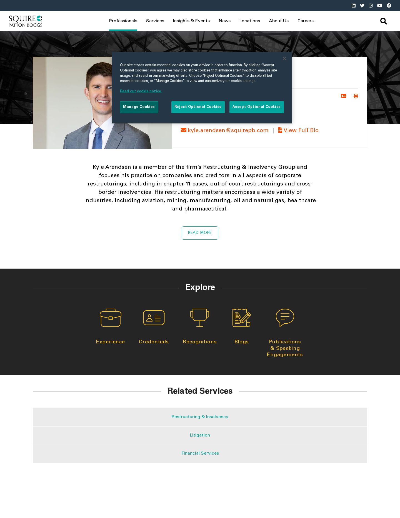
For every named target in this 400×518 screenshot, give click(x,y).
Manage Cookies (139, 107)
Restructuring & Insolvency (200, 417)
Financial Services (200, 453)
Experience (110, 327)
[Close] (284, 58)
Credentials (154, 327)
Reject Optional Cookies (198, 107)
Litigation (200, 435)
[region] (202, 87)
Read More (200, 233)
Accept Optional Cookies (256, 107)
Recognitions (200, 327)
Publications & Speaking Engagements (285, 333)
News (225, 21)
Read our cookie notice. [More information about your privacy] (141, 91)
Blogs (241, 327)
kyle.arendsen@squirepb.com (225, 131)
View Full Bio (297, 131)
